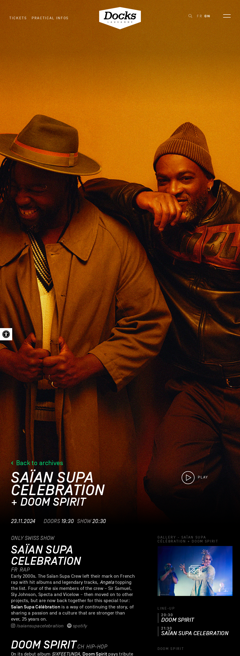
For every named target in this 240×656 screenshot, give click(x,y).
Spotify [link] (77, 626)
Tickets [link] (18, 18)
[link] (6, 334)
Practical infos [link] (50, 18)
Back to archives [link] (37, 462)
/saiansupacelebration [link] (37, 626)
